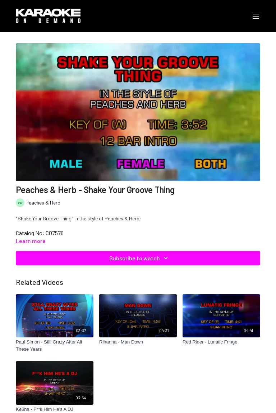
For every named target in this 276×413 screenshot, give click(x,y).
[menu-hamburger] (256, 16)
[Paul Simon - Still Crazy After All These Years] (54, 345)
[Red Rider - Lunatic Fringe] (221, 342)
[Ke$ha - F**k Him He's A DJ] (54, 409)
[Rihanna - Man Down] (138, 342)
